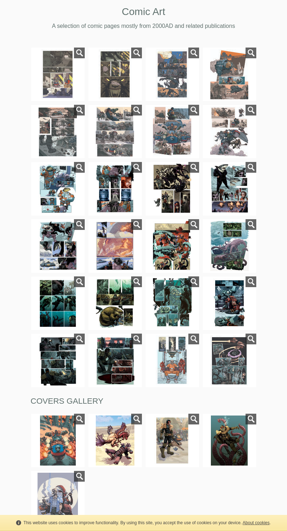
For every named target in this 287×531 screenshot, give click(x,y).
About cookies (256, 522)
